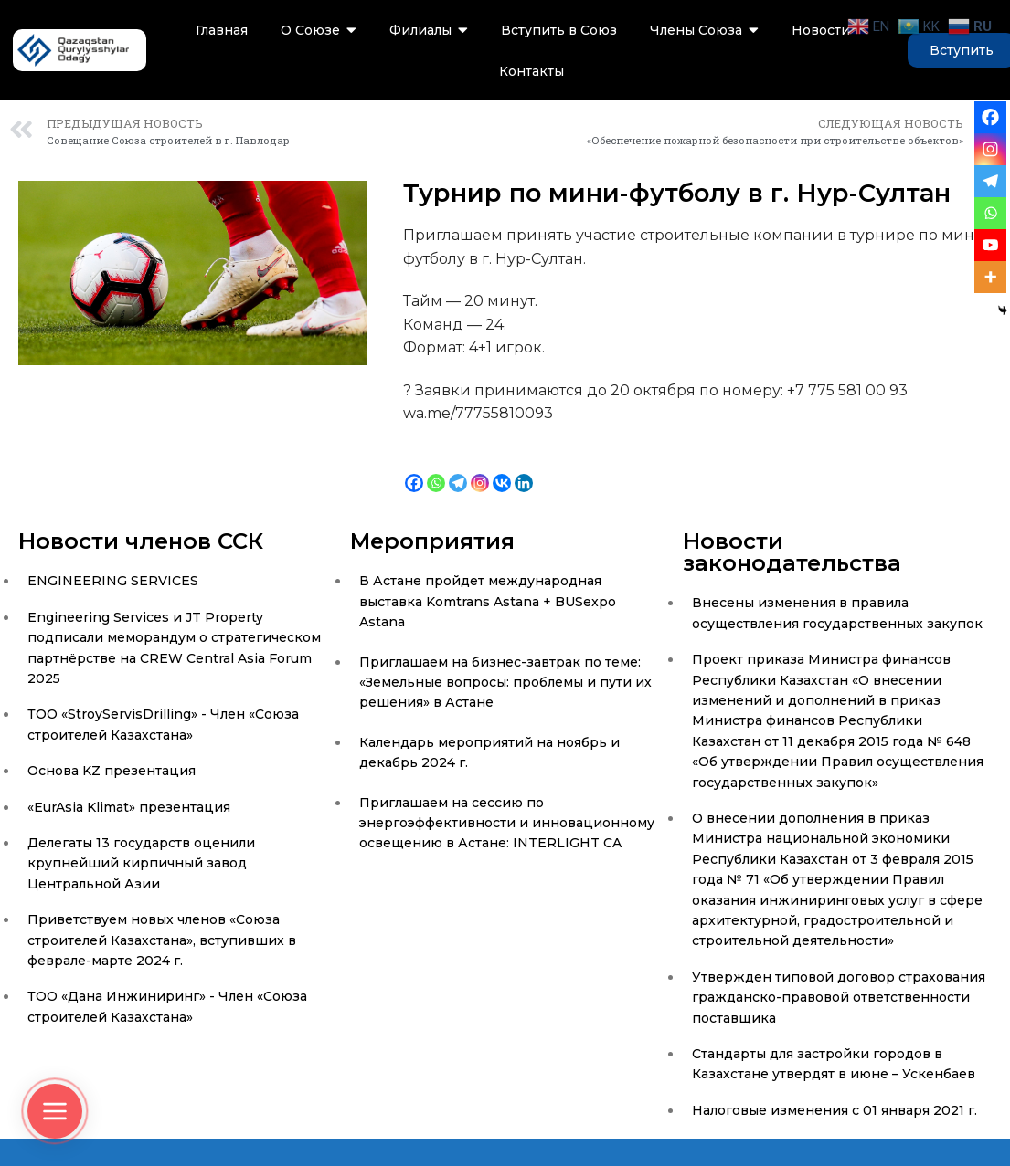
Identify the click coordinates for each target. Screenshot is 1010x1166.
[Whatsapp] (436, 469)
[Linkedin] (524, 469)
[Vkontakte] (502, 469)
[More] (990, 277)
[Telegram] (458, 469)
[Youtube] (990, 245)
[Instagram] (480, 469)
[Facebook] (414, 469)
